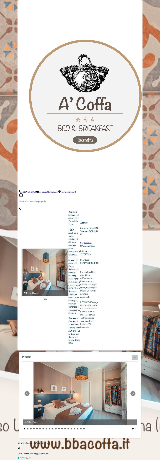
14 (65, 428)
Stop (135, 428)
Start (133, 428)
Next (80, 272)
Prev (26, 272)
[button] (135, 357)
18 (77, 428)
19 (81, 428)
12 (59, 428)
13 (62, 428)
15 (68, 428)
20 (84, 428)
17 (74, 428)
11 (56, 428)
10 (52, 428)
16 (71, 428)
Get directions (104, 242)
